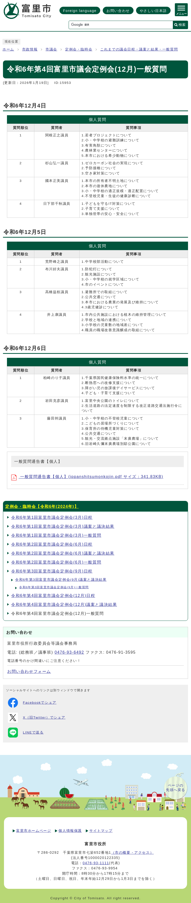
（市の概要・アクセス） (132, 852)
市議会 (51, 49)
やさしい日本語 (153, 11)
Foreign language (80, 11)
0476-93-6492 (69, 652)
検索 (182, 25)
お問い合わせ (118, 11)
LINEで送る (26, 733)
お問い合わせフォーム (29, 671)
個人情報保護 (70, 831)
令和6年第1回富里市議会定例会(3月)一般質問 (56, 535)
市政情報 (30, 49)
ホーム (8, 49)
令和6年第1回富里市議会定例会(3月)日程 (52, 517)
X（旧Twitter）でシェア (36, 718)
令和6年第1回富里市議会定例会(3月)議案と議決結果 (62, 526)
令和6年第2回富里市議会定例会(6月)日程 (52, 544)
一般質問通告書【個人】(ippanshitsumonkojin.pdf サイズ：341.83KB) (87, 477)
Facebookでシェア (32, 703)
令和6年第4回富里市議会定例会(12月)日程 (53, 595)
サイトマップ (101, 831)
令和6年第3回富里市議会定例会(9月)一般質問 (54, 587)
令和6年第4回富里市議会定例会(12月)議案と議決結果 (64, 604)
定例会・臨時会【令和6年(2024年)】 (42, 506)
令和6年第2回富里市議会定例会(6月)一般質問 (56, 562)
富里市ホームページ (33, 831)
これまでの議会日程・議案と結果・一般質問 (139, 49)
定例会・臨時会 (78, 49)
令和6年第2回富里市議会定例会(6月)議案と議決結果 (62, 553)
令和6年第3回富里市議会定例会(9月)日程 (52, 571)
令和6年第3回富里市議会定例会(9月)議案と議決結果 (60, 580)
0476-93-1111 (96, 863)
